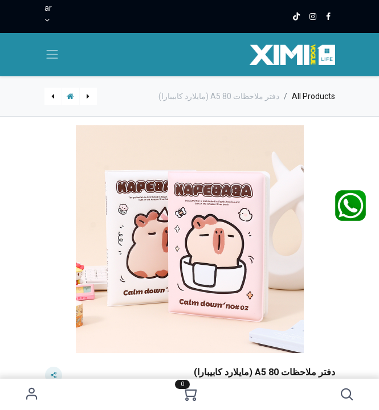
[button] (347, 394)
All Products (313, 96)
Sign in (31, 394)
